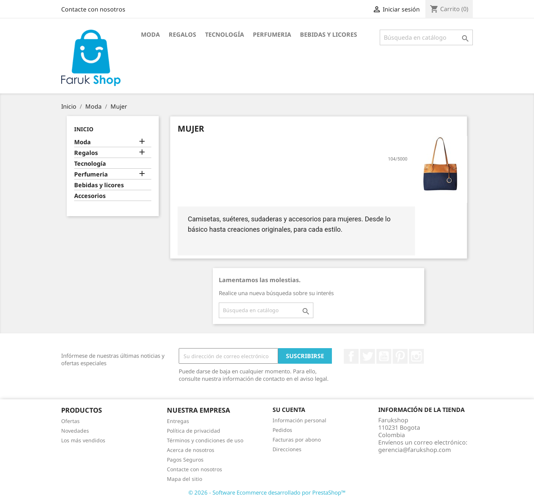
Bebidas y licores (328, 34)
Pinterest (400, 356)
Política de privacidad (193, 430)
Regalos (182, 34)
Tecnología (224, 34)
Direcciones (287, 449)
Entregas (178, 421)
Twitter (367, 356)
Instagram (416, 356)
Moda (150, 34)
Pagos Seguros (185, 459)
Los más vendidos (83, 440)
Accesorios (90, 196)
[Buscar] (426, 37)
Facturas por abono (297, 439)
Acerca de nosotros (190, 449)
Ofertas (70, 421)
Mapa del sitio (184, 478)
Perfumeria (272, 34)
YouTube (383, 356)
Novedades (75, 430)
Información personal (299, 420)
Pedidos (282, 429)
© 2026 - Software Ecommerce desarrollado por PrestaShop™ (267, 492)
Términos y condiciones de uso (205, 440)
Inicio (83, 129)
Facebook (351, 356)
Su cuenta (289, 410)
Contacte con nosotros (93, 9)
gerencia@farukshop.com (414, 450)
